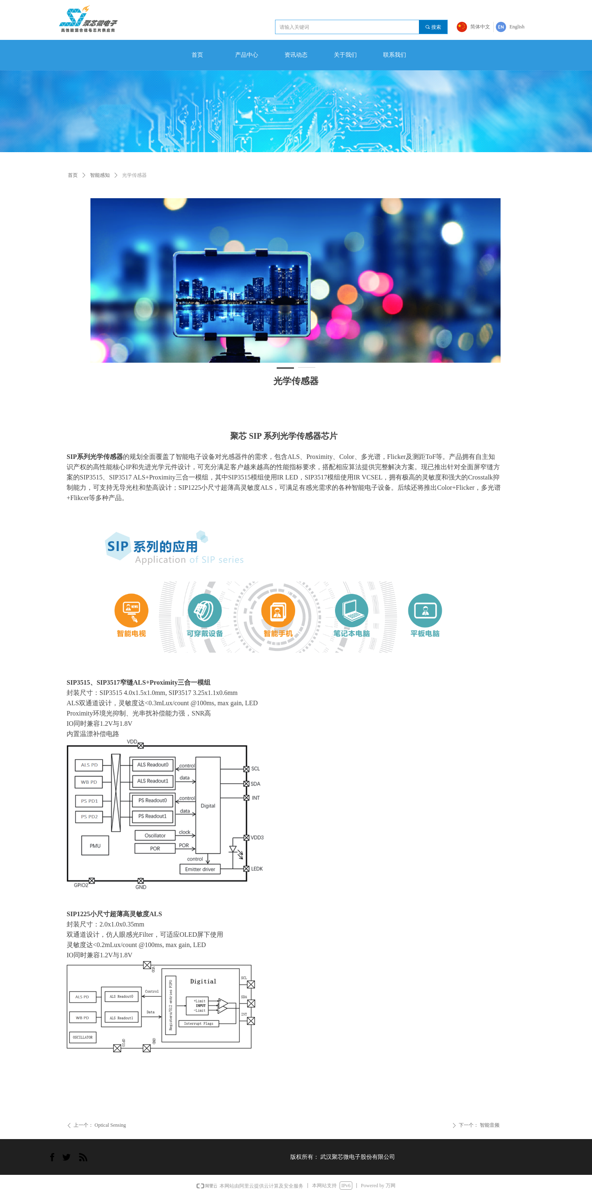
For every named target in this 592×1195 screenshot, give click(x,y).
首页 (73, 175)
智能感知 (100, 175)
